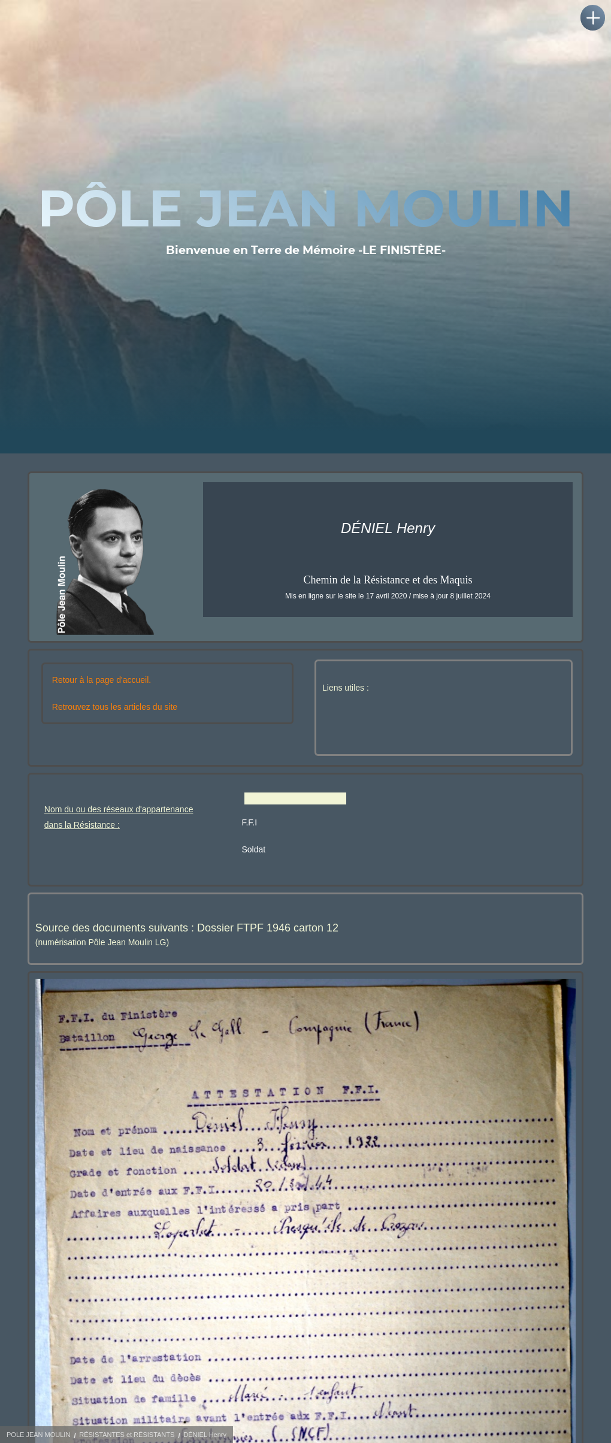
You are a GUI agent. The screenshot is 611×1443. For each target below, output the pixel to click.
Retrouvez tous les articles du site (114, 707)
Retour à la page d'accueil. (101, 680)
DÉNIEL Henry (204, 1434)
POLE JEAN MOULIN (38, 1434)
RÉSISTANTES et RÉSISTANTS (126, 1434)
